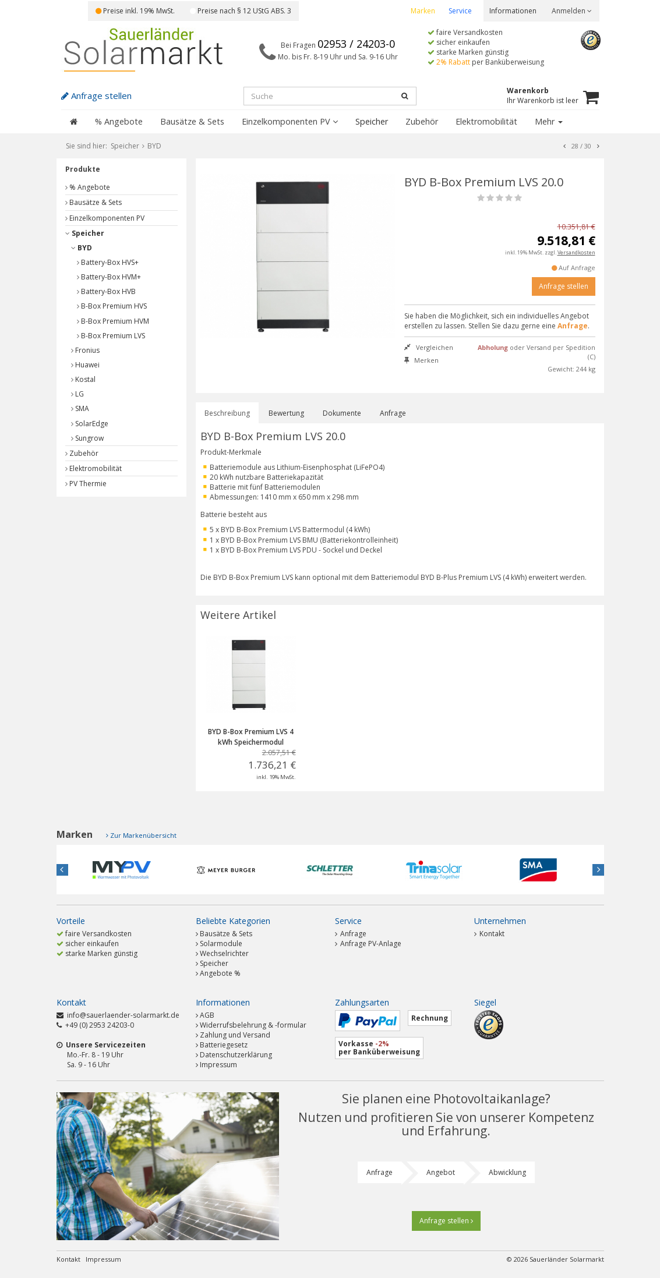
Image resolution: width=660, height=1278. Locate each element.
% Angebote (119, 121)
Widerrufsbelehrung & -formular (253, 1025)
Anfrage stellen (563, 286)
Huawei (85, 365)
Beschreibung (227, 413)
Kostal (83, 379)
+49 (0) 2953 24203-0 (99, 1025)
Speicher (371, 121)
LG (77, 394)
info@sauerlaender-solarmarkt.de (123, 1015)
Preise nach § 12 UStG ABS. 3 (240, 11)
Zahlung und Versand (235, 1035)
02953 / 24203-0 (356, 44)
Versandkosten (576, 252)
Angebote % (220, 973)
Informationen (513, 11)
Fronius (85, 350)
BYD (81, 248)
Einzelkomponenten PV (290, 121)
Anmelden (572, 11)
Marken (423, 11)
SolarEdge (89, 424)
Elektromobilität (486, 121)
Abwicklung (507, 1172)
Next (598, 870)
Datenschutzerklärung (236, 1055)
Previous (62, 870)
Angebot (440, 1172)
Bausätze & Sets (192, 121)
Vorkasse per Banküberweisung (379, 1048)
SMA (80, 408)
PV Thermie (86, 483)
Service (460, 11)
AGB (207, 1015)
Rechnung (429, 1018)
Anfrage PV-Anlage (368, 943)
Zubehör (421, 121)
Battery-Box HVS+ (108, 262)
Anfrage (393, 413)
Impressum (218, 1065)
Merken (421, 360)
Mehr (549, 121)
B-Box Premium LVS (111, 336)
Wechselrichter (224, 953)
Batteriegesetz (224, 1045)
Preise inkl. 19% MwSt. (135, 11)
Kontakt (489, 934)
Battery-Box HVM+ (109, 277)
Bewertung (286, 413)
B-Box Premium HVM (113, 321)
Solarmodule (221, 943)
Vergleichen (428, 347)
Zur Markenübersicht (143, 835)
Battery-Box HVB (106, 291)
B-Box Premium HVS (112, 306)
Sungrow (87, 438)
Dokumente (342, 413)
